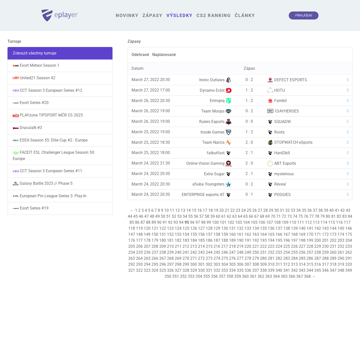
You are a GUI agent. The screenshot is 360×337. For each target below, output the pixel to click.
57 (201, 216)
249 (247, 252)
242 (193, 252)
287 (317, 258)
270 (185, 258)
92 (170, 222)
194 (271, 240)
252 (271, 252)
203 (341, 240)
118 (131, 228)
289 (333, 258)
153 (178, 234)
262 (348, 252)
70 (273, 216)
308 (255, 264)
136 (271, 228)
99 (208, 222)
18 (210, 210)
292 (131, 264)
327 (178, 270)
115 (331, 222)
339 (271, 270)
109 (285, 222)
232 (341, 246)
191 (247, 240)
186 (209, 240)
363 (268, 276)
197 (294, 240)
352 (183, 276)
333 (224, 270)
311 (279, 264)
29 (271, 210)
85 (132, 222)
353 (191, 276)
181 (170, 240)
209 (162, 246)
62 (229, 216)
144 (333, 228)
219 (240, 246)
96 (192, 222)
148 (139, 234)
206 (139, 246)
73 (289, 216)
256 (302, 252)
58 (207, 216)
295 (155, 264)
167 (286, 234)
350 (167, 276)
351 (175, 276)
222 (263, 246)
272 (201, 258)
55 (190, 216)
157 (209, 234)
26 (254, 210)
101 (223, 222)
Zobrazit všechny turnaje (34, 53)
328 (185, 270)
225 (286, 246)
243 (201, 252)
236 (147, 252)
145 (341, 228)
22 (232, 210)
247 (232, 252)
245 (217, 252)
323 (147, 270)
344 (309, 270)
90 (159, 222)
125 (185, 228)
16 (199, 210)
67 (256, 216)
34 (298, 210)
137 (279, 228)
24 (243, 210)
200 (317, 240)
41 (337, 210)
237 (155, 252)
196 (286, 240)
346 (325, 270)
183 (185, 240)
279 (255, 258)
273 (209, 258)
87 (142, 222)
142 (317, 228)
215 (209, 246)
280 (263, 258)
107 (269, 222)
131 (232, 228)
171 (317, 234)
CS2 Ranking (213, 15)
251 (263, 252)
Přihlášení (303, 15)
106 (261, 222)
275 (224, 258)
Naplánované (164, 54)
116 (339, 222)
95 (186, 222)
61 (223, 216)
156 (201, 234)
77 (311, 216)
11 (172, 210)
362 (261, 276)
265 (147, 258)
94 (181, 222)
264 (139, 258)
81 (333, 216)
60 (218, 216)
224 (279, 246)
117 (347, 222)
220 (247, 246)
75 (300, 216)
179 (155, 240)
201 (325, 240)
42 (342, 210)
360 (245, 276)
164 (263, 234)
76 (306, 216)
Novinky (127, 15)
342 (294, 270)
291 (348, 258)
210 (170, 246)
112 (308, 222)
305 (232, 264)
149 (147, 234)
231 (333, 246)
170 (309, 234)
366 (291, 276)
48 (152, 216)
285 (302, 258)
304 (224, 264)
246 (224, 252)
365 (284, 276)
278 (247, 258)
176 (131, 240)
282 (279, 258)
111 (300, 222)
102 (231, 222)
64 (240, 216)
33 (293, 210)
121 (155, 228)
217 (224, 246)
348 (341, 270)
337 (255, 270)
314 (302, 264)
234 (131, 252)
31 (282, 210)
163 (255, 234)
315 (309, 264)
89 (154, 222)
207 (147, 246)
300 (193, 264)
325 (162, 270)
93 (176, 222)
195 (279, 240)
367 (299, 276)
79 (322, 216)
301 (201, 264)
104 (246, 222)
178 (147, 240)
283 (286, 258)
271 (193, 258)
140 (302, 228)
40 (331, 210)
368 (307, 276)
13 (183, 210)
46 (141, 216)
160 (232, 234)
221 (255, 246)
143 (325, 228)
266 (155, 258)
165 (271, 234)
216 (217, 246)
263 (131, 258)
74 (295, 216)
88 (148, 222)
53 (179, 216)
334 (232, 270)
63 (234, 216)
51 (168, 216)
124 (178, 228)
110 (293, 222)
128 (209, 228)
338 (263, 270)
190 (240, 240)
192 (255, 240)
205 (131, 246)
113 (316, 222)
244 (209, 252)
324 (155, 270)
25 (249, 210)
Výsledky (179, 15)
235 (139, 252)
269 (178, 258)
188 (224, 240)
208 (155, 246)
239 (170, 252)
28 (265, 210)
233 (348, 246)
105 (254, 222)
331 (209, 270)
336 (247, 270)
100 (215, 222)
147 (131, 234)
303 (217, 264)
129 (217, 228)
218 (232, 246)
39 (326, 210)
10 (166, 210)
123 (170, 228)
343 (302, 270)
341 (286, 270)
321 (131, 270)
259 (325, 252)
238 (162, 252)
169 (302, 234)
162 (247, 234)
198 (302, 240)
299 (185, 264)
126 (193, 228)
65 (245, 216)
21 (227, 210)
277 (240, 258)
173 (333, 234)
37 (315, 210)
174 (341, 234)
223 (271, 246)
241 (185, 252)
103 (238, 222)
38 (320, 210)
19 (216, 210)
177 (139, 240)
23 (238, 210)
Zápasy (152, 15)
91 (164, 222)
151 (162, 234)
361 (253, 276)
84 (350, 216)
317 (325, 264)
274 (217, 258)
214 (201, 246)
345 (317, 270)
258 (317, 252)
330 (201, 270)
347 (333, 270)
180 (162, 240)
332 (217, 270)
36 (309, 210)
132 (240, 228)
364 (276, 276)
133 (247, 228)
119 (139, 228)
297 (170, 264)
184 (193, 240)
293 (139, 264)
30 (276, 210)
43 (348, 210)
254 (286, 252)
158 (217, 234)
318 (333, 264)
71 (278, 216)
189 (232, 240)
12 (177, 210)
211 (178, 246)
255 (294, 252)
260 (333, 252)
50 (163, 216)
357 (222, 276)
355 (206, 276)
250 (255, 252)
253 (279, 252)
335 (240, 270)
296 (162, 264)
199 (309, 240)
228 (309, 246)
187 (217, 240)
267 (162, 258)
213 (193, 246)
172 (325, 234)
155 (193, 234)
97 (198, 222)
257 (309, 252)
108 (277, 222)
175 (348, 234)
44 (130, 216)
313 (294, 264)
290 (341, 258)
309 (263, 264)
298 (178, 264)
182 (178, 240)
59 (212, 216)
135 (263, 228)
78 (317, 216)
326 (170, 270)
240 (178, 252)
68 (262, 216)
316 (317, 264)
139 (294, 228)
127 (201, 228)
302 (209, 264)
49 (157, 216)
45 (135, 216)
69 (267, 216)
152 (170, 234)
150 (155, 234)
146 (348, 228)
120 (147, 228)
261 (341, 252)
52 (174, 216)
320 (348, 264)
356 (214, 276)
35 (304, 210)
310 (271, 264)
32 (287, 210)
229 (317, 246)
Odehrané (140, 54)
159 (224, 234)
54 (185, 216)
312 (286, 264)
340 (279, 270)
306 (240, 264)
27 (260, 210)
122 (162, 228)
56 (196, 216)
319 (341, 264)
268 (170, 258)
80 (328, 216)
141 (309, 228)
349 (348, 270)
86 (137, 222)
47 (146, 216)
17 (205, 210)
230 (325, 246)
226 (294, 246)
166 (279, 234)
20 (221, 210)
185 (201, 240)
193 (263, 240)
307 (247, 264)
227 (302, 246)
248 (240, 252)
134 (255, 228)
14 (188, 210)
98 (203, 222)
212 (185, 246)
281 (271, 258)
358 (229, 276)
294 (147, 264)
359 (237, 276)
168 (294, 234)
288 (325, 258)
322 (139, 270)
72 (284, 216)
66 (251, 216)
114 (323, 222)
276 (232, 258)
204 (348, 240)
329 (193, 270)
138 (286, 228)
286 (309, 258)
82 (339, 216)
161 (240, 234)
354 (199, 276)
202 (333, 240)
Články (245, 15)
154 (185, 234)
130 (224, 228)
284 (294, 258)
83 (344, 216)
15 (194, 210)
